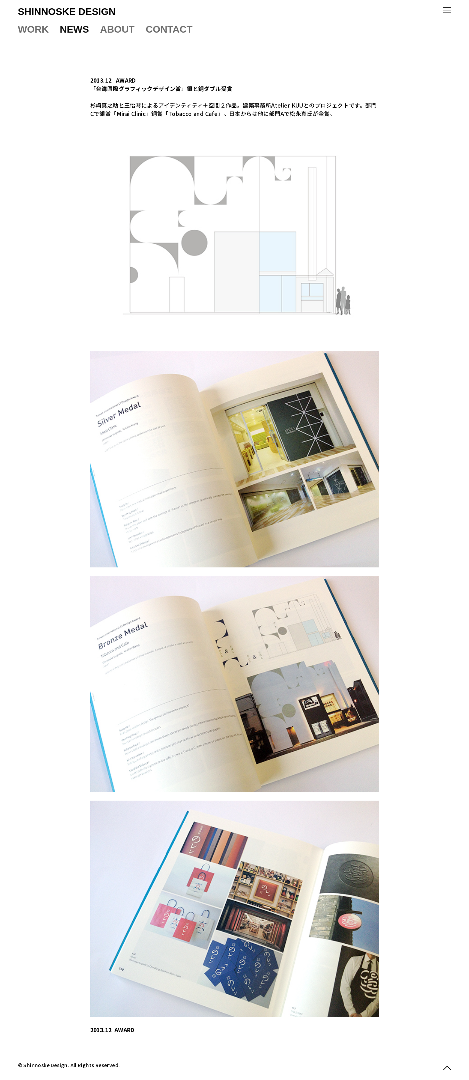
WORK (33, 29)
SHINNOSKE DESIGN (67, 11)
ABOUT (117, 29)
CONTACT (169, 29)
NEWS (74, 29)
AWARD (126, 80)
